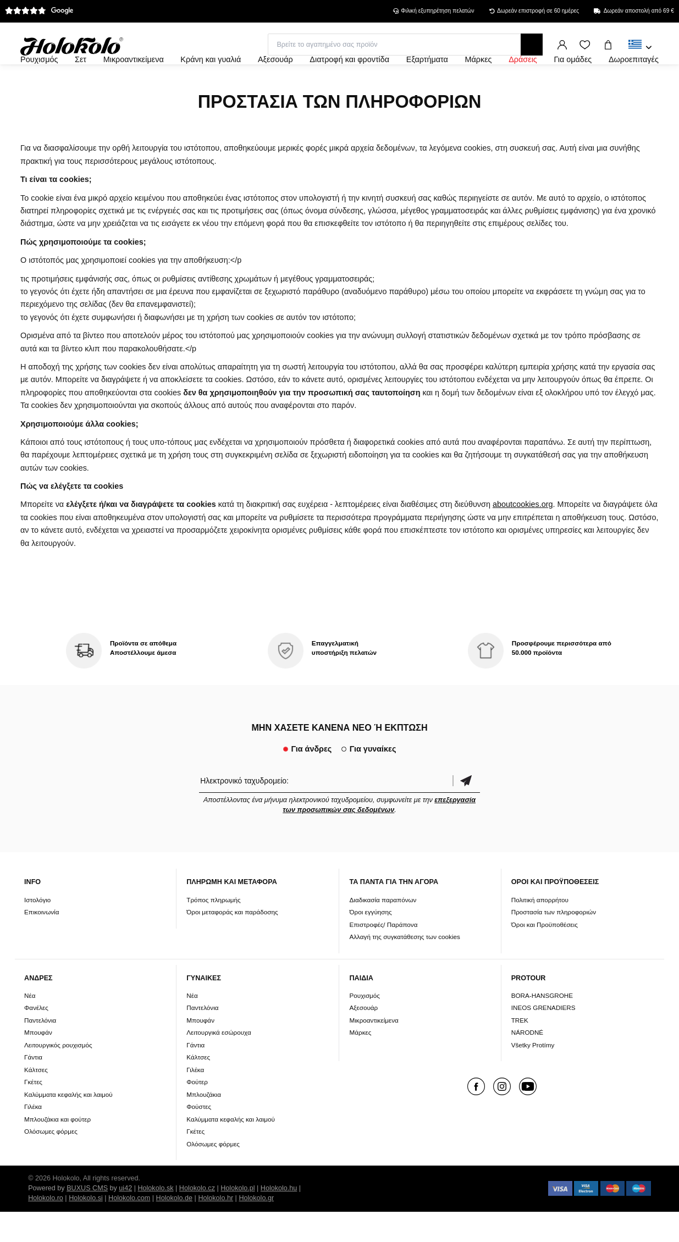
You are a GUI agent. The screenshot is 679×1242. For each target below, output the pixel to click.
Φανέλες (36, 1037)
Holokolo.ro (45, 1228)
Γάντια (33, 1087)
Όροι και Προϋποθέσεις (544, 954)
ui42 (125, 1218)
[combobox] (640, 48)
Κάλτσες (36, 1099)
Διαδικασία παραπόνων (382, 929)
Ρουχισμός (364, 1025)
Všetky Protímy (533, 1074)
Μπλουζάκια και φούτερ (57, 1148)
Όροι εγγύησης (370, 941)
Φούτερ (197, 1112)
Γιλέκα (33, 1136)
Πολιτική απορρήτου (539, 929)
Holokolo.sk (155, 1218)
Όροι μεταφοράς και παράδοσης (232, 941)
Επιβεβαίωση (466, 810)
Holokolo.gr (256, 1228)
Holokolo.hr (215, 1228)
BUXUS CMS (87, 1218)
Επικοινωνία (41, 941)
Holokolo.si (86, 1228)
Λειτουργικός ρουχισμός (58, 1074)
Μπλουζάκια (203, 1124)
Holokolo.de (174, 1228)
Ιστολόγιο (37, 929)
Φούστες (198, 1136)
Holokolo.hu (279, 1218)
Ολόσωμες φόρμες (51, 1161)
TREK (519, 1049)
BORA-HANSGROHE (542, 1025)
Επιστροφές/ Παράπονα (383, 954)
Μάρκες (360, 1062)
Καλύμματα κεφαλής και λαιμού (68, 1124)
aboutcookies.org (523, 534)
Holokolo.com (129, 1228)
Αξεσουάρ (363, 1037)
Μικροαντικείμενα (373, 1049)
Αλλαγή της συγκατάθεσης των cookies (404, 966)
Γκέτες (33, 1112)
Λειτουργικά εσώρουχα (218, 1062)
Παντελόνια (40, 1049)
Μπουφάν (38, 1062)
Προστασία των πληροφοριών (553, 941)
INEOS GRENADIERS (543, 1037)
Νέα (29, 1025)
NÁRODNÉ (527, 1062)
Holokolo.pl (237, 1218)
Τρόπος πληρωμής (213, 929)
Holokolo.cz (197, 1218)
